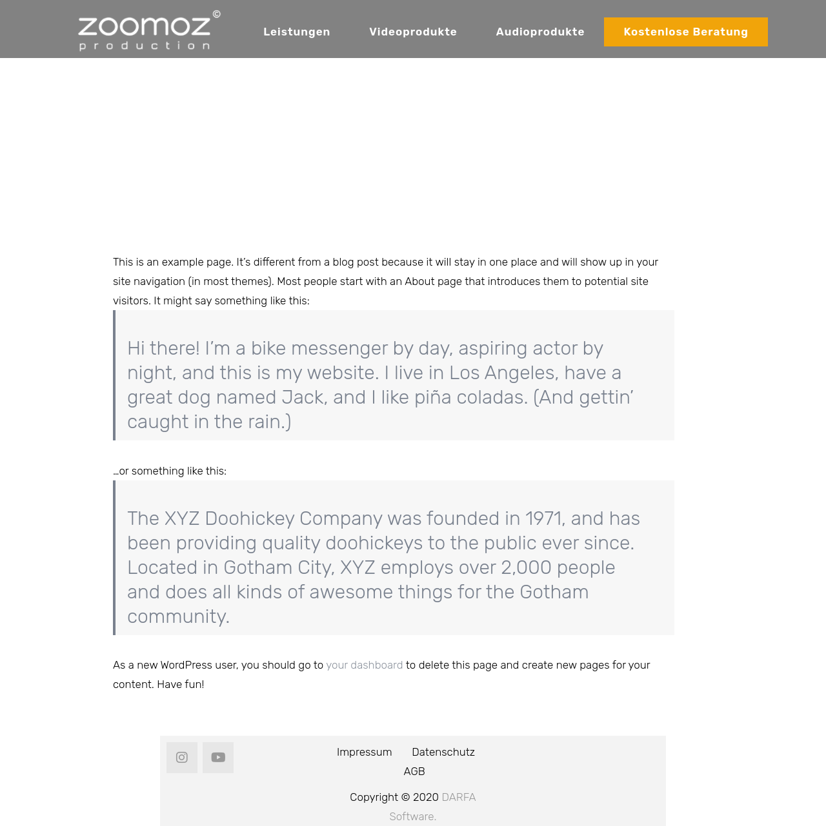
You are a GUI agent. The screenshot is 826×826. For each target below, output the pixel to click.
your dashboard (364, 664)
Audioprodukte (540, 31)
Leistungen (296, 31)
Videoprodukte (413, 31)
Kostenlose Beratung (686, 31)
